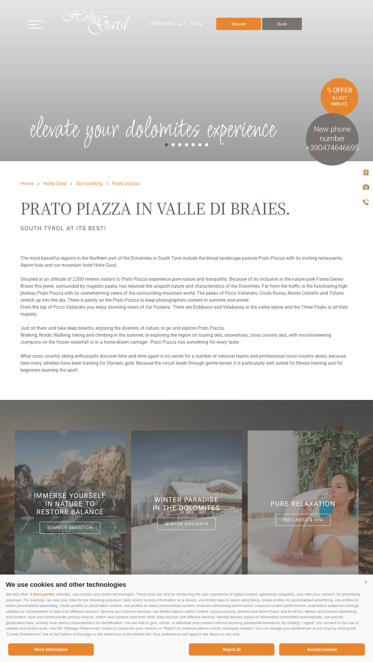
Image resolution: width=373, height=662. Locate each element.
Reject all (231, 649)
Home (27, 183)
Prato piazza (125, 183)
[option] (186, 80)
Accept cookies (322, 649)
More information (51, 649)
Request (240, 24)
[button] (365, 582)
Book (283, 24)
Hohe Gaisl (97, 24)
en (195, 23)
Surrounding (89, 183)
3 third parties (42, 594)
